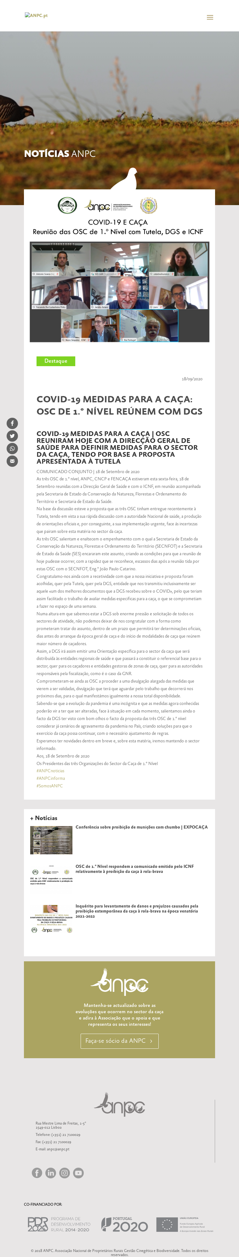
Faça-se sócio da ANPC (115, 1041)
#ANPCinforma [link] (51, 778)
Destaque (55, 361)
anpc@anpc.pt (58, 1149)
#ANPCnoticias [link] (50, 771)
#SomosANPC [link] (50, 786)
